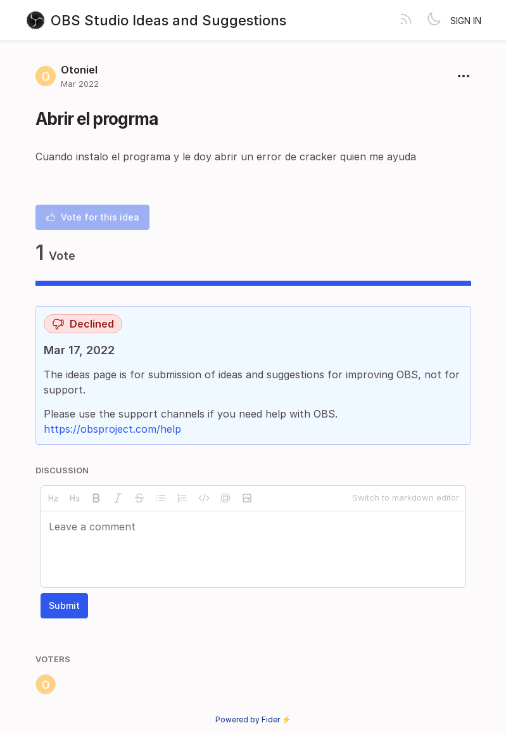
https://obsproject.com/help (112, 429)
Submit (64, 605)
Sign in (465, 20)
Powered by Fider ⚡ (253, 719)
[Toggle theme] (433, 20)
